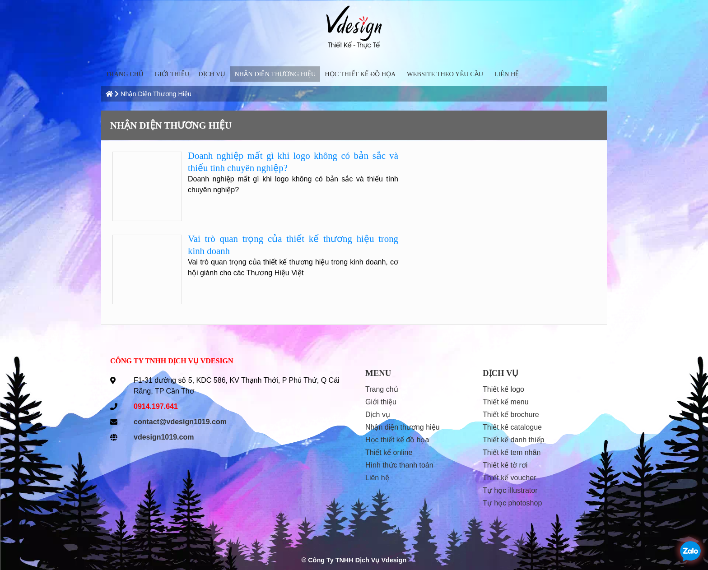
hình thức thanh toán (399, 465)
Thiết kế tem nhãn (511, 452)
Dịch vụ (211, 74)
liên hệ (506, 74)
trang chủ (125, 74)
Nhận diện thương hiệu (275, 74)
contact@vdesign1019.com (180, 422)
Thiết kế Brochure (511, 414)
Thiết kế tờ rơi (505, 465)
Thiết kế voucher (509, 478)
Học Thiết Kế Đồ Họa (360, 74)
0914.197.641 (156, 406)
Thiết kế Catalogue (512, 427)
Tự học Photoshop (512, 503)
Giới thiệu (172, 74)
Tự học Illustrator (510, 490)
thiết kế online (388, 452)
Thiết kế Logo (503, 389)
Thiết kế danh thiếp (513, 440)
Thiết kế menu (506, 402)
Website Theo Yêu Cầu (445, 74)
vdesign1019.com (164, 437)
